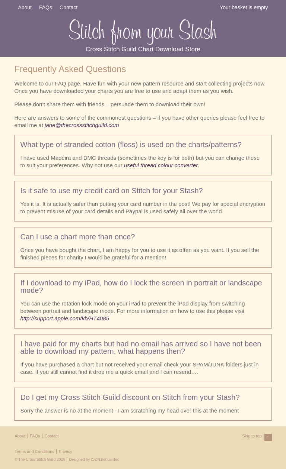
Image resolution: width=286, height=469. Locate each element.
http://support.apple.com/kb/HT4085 (64, 318)
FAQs (45, 7)
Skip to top (257, 437)
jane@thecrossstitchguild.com (82, 125)
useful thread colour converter (161, 165)
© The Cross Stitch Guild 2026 (40, 459)
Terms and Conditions (34, 451)
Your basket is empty (244, 7)
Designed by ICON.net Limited (94, 459)
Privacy (65, 451)
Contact (68, 7)
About (25, 7)
